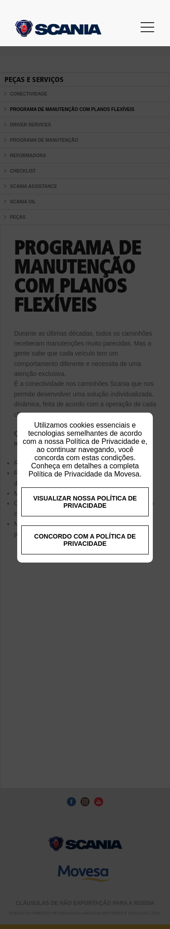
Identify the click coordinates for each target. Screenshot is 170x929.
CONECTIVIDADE (28, 93)
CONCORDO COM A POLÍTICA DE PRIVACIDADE (85, 567)
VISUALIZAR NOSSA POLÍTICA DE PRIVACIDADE (85, 529)
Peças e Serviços (34, 79)
